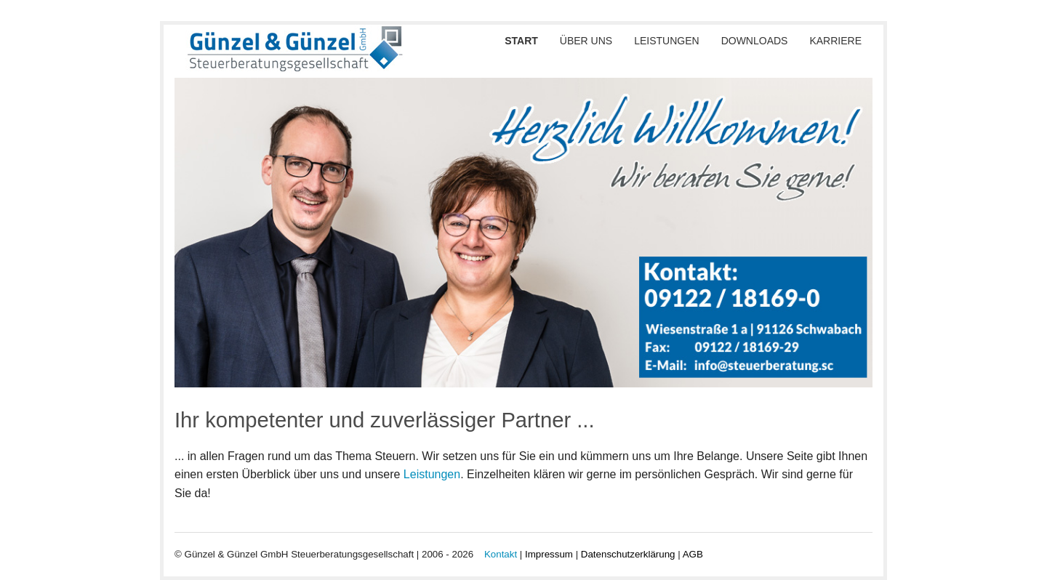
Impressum (549, 554)
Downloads (754, 41)
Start (521, 41)
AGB (693, 554)
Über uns (586, 41)
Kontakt (500, 554)
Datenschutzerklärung (628, 554)
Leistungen (666, 41)
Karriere (835, 41)
